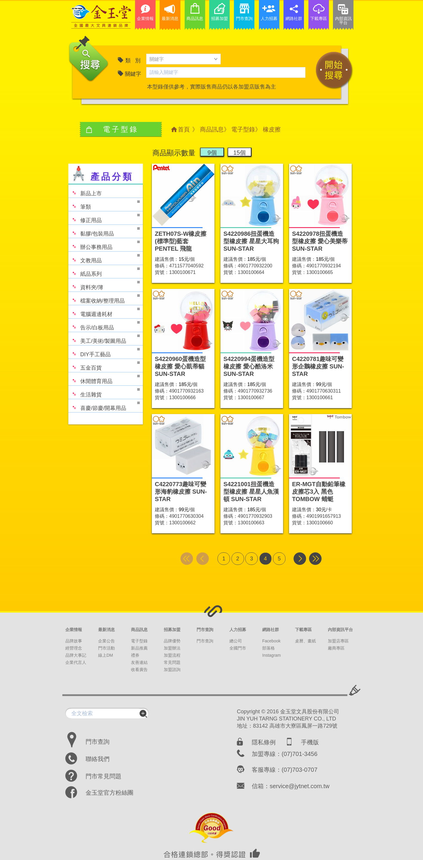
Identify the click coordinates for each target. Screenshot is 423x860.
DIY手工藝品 (104, 351)
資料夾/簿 (104, 284)
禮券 (135, 655)
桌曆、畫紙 (305, 641)
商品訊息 (212, 129)
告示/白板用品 (104, 325)
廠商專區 (336, 648)
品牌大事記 (75, 655)
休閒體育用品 (104, 378)
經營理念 (73, 648)
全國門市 (237, 648)
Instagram (271, 655)
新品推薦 (139, 648)
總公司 (235, 641)
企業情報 (73, 629)
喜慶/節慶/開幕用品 (104, 405)
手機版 (310, 742)
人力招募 (237, 629)
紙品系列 (104, 271)
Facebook (271, 641)
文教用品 (104, 258)
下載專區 (303, 629)
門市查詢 (205, 629)
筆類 (104, 204)
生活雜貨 (104, 392)
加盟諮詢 (172, 669)
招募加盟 (172, 629)
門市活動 (106, 648)
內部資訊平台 (340, 629)
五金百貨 (104, 365)
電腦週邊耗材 (104, 311)
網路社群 (270, 629)
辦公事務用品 (104, 244)
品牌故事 (73, 641)
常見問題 (172, 662)
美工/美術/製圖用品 (104, 338)
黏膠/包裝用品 (104, 231)
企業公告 (106, 641)
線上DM (105, 655)
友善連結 (139, 662)
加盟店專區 (338, 641)
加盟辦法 (172, 648)
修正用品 (104, 217)
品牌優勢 (172, 641)
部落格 (268, 648)
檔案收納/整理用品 (104, 298)
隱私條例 (264, 742)
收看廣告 (139, 669)
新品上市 (85, 190)
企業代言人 (75, 662)
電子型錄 (243, 129)
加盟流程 (172, 655)
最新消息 (106, 629)
